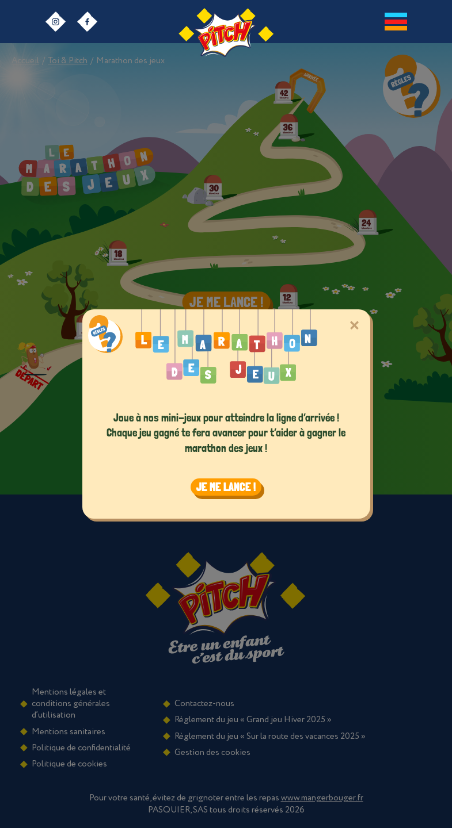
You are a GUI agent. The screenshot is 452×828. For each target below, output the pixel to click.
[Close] (354, 325)
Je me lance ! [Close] (226, 487)
